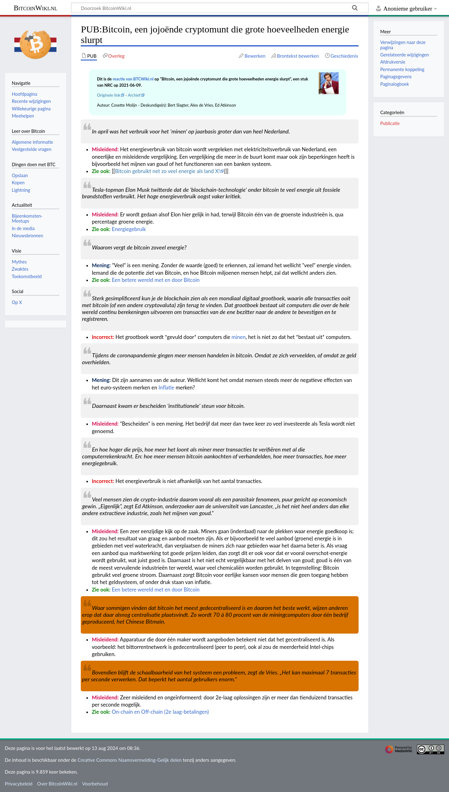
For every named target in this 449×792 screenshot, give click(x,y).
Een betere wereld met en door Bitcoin (156, 280)
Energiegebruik (129, 229)
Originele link (108, 95)
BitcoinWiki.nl (35, 8)
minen (239, 337)
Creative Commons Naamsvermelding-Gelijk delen (130, 760)
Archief (134, 95)
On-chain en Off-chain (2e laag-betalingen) (160, 712)
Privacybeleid (18, 783)
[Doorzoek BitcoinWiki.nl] (219, 8)
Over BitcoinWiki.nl (57, 783)
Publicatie (389, 123)
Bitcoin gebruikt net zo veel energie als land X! (167, 171)
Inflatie (166, 387)
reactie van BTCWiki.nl (133, 78)
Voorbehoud (95, 783)
